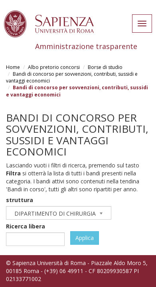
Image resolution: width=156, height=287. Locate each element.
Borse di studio (105, 67)
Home (13, 67)
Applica (84, 238)
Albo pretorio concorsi (54, 67)
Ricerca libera (25, 226)
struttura (19, 200)
